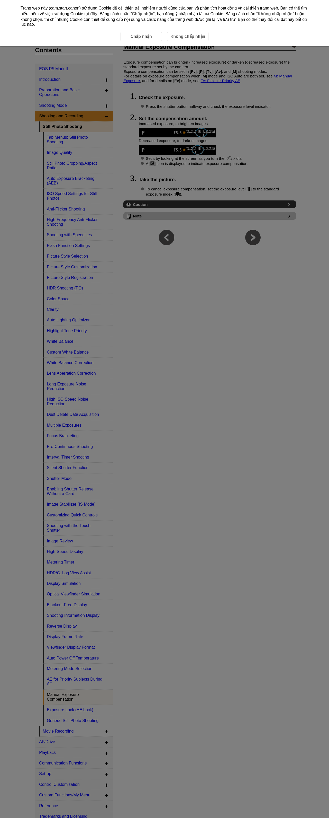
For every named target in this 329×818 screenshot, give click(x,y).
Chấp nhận (142, 14)
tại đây (90, 14)
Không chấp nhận (275, 14)
